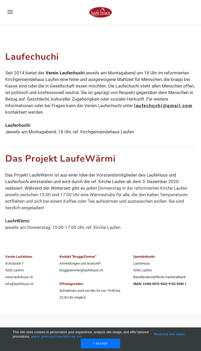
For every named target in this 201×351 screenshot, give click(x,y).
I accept (100, 343)
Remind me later (169, 334)
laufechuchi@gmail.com (163, 105)
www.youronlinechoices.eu (56, 336)
